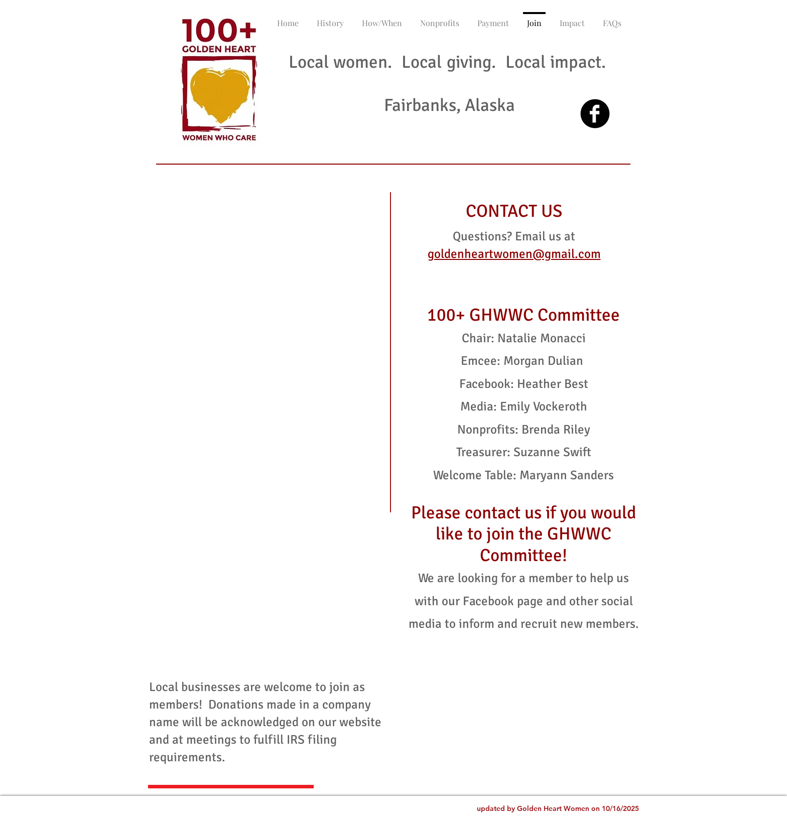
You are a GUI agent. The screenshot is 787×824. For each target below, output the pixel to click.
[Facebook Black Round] (595, 113)
